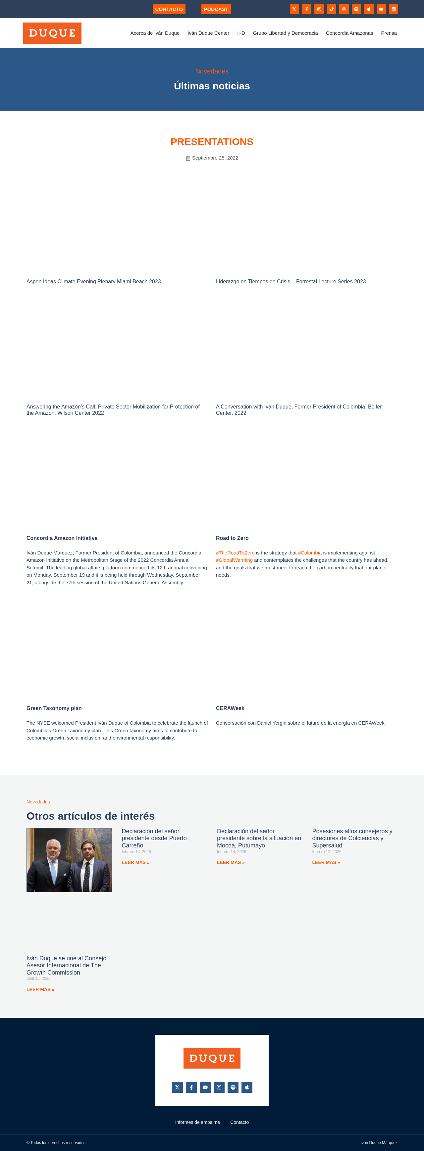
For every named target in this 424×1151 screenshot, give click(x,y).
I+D (241, 33)
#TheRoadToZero (235, 552)
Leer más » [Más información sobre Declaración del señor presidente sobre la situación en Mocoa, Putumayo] (231, 862)
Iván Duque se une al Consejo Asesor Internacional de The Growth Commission (66, 965)
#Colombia (310, 552)
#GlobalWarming (234, 560)
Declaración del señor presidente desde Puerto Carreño (154, 838)
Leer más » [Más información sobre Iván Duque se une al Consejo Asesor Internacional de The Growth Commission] (40, 989)
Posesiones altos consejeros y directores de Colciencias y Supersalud (352, 838)
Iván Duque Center (208, 33)
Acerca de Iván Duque (155, 33)
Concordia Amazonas (349, 33)
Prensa (389, 33)
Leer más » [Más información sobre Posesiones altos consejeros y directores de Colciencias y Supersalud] (326, 862)
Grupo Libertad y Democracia (285, 33)
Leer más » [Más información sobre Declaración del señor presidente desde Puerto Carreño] (136, 862)
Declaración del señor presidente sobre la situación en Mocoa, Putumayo (259, 838)
